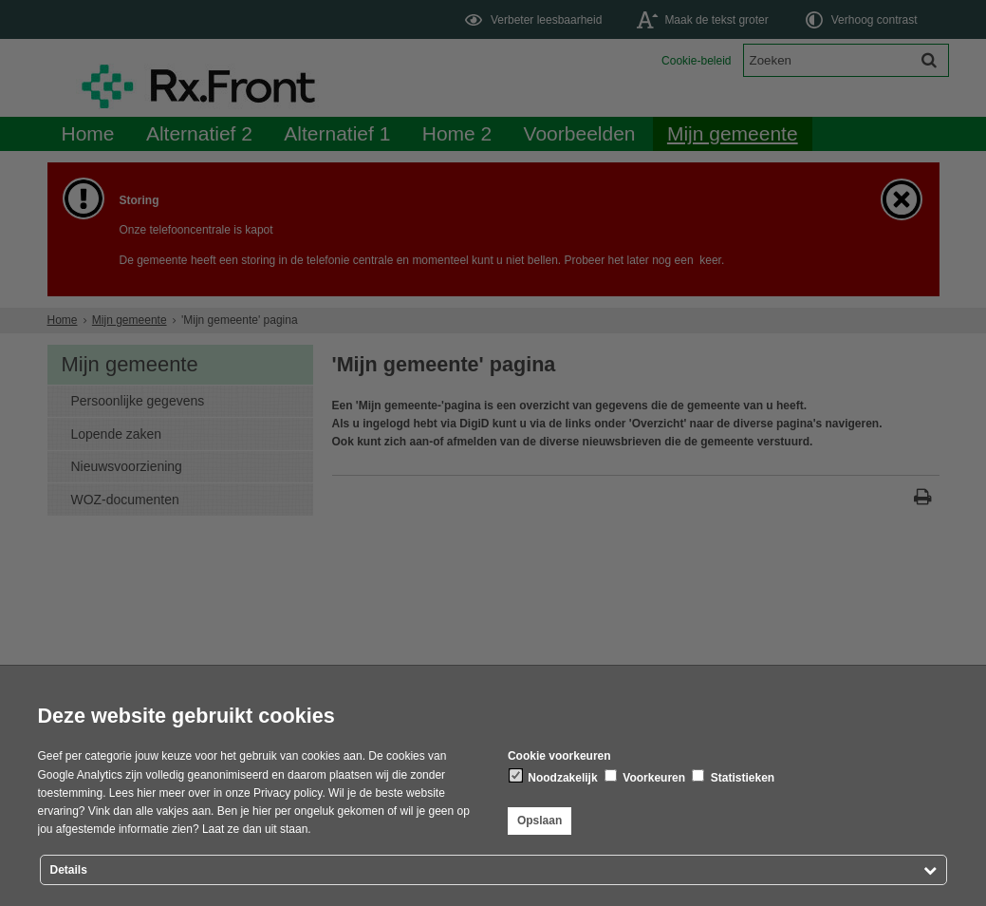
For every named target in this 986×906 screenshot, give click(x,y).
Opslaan (539, 820)
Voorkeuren (645, 776)
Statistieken (733, 776)
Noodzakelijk (554, 776)
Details (68, 870)
